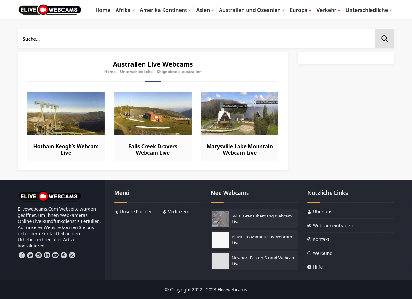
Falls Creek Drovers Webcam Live (152, 149)
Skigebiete (167, 71)
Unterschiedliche (136, 71)
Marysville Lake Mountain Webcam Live (240, 149)
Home (110, 71)
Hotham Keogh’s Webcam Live (66, 149)
